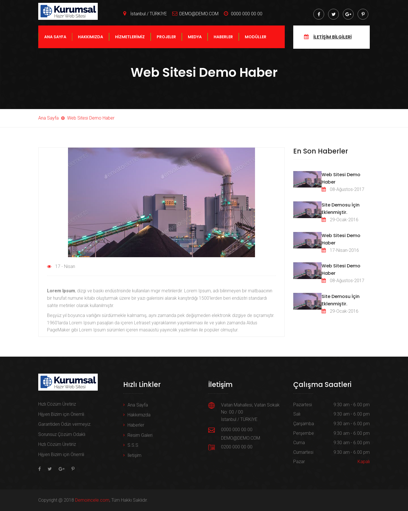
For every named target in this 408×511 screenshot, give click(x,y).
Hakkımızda (139, 415)
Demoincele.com (92, 500)
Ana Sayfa (138, 405)
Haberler (136, 425)
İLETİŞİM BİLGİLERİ (332, 43)
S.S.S (133, 445)
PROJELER (166, 43)
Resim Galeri (140, 435)
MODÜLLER (255, 43)
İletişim (134, 455)
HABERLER (223, 43)
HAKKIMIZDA (90, 43)
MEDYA (195, 43)
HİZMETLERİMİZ (130, 43)
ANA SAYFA (55, 43)
